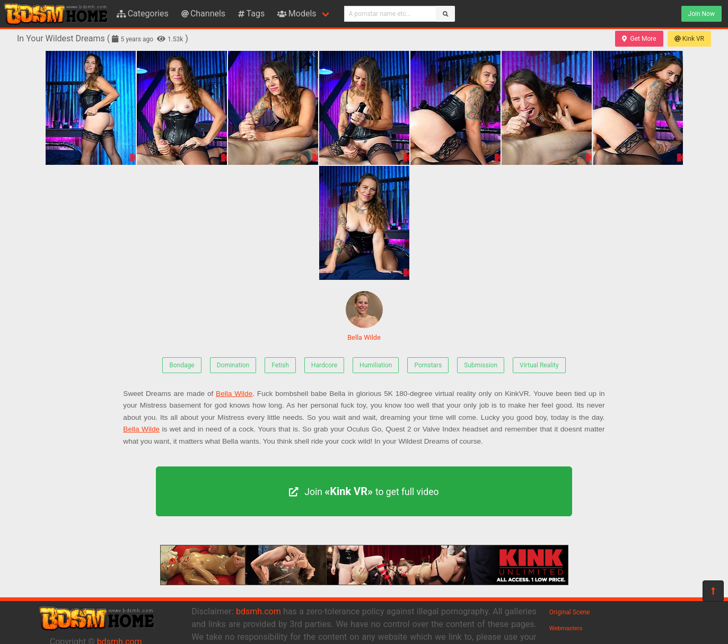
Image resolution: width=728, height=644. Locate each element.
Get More (639, 38)
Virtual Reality (539, 365)
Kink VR (689, 38)
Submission (480, 365)
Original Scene (569, 612)
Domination (233, 365)
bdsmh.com (258, 611)
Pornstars (428, 365)
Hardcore (324, 365)
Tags (251, 13)
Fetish (280, 365)
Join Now (701, 13)
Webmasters (566, 628)
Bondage (181, 365)
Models (296, 13)
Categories (143, 13)
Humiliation (375, 365)
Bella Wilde (364, 316)
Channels (203, 13)
